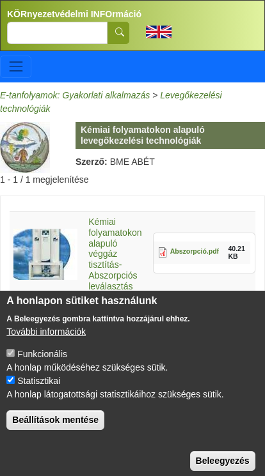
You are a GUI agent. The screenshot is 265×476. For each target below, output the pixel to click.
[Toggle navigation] (15, 67)
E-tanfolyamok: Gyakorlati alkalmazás (75, 95)
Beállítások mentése (55, 431)
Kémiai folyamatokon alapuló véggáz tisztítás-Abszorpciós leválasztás (114, 254)
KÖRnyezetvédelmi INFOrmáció (74, 14)
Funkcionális (42, 365)
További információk (46, 343)
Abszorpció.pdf (194, 251)
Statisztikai (38, 392)
